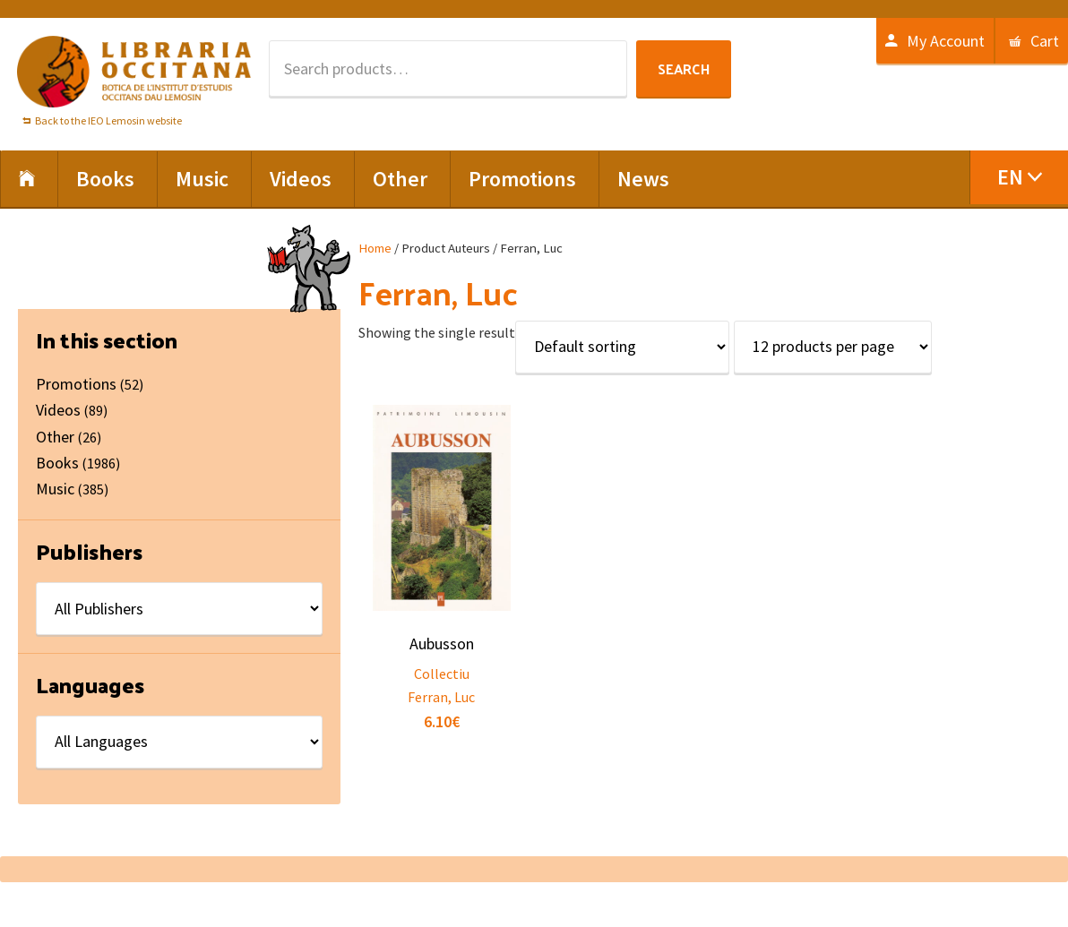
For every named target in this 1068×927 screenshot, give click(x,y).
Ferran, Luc (441, 697)
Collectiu (441, 673)
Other (55, 436)
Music (55, 488)
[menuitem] (1018, 177)
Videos (58, 409)
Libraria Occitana (134, 71)
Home (375, 248)
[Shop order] (622, 347)
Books (57, 462)
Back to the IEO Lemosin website (108, 120)
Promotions (76, 383)
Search (684, 69)
